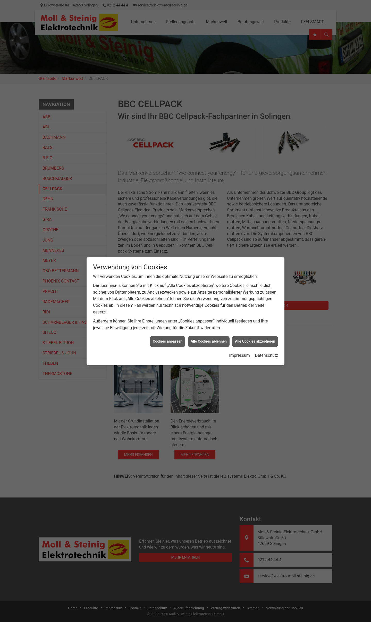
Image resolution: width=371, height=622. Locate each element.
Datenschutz (266, 343)
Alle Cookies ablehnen (209, 329)
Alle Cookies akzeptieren (255, 329)
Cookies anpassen (167, 329)
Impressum (239, 343)
